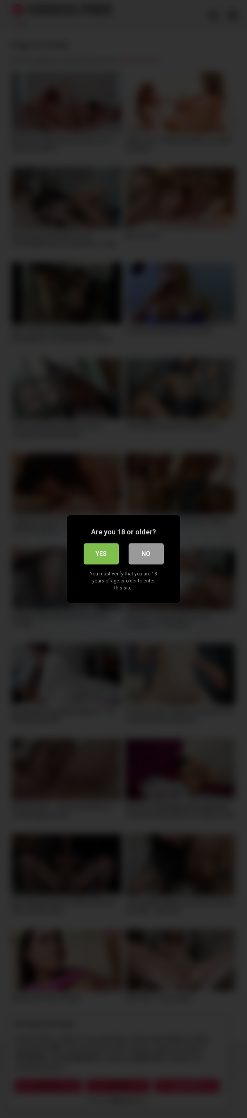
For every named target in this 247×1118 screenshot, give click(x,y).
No (145, 553)
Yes (101, 553)
